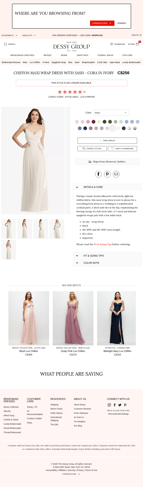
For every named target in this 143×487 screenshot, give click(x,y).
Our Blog (78, 426)
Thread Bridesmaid (12, 432)
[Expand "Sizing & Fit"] (29, 35)
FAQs (29, 423)
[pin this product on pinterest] (107, 174)
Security (71, 470)
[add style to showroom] (122, 148)
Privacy (80, 470)
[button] (33, 161)
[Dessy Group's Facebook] (115, 405)
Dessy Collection (11, 407)
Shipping (54, 405)
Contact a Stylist (34, 418)
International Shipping (56, 419)
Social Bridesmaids (12, 428)
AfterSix (7, 411)
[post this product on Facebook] (98, 174)
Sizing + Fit (32, 407)
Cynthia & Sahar (11, 420)
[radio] (59, 91)
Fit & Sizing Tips (103, 244)
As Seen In (79, 417)
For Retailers (80, 422)
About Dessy (80, 405)
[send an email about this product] (116, 174)
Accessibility (51, 470)
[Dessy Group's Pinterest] (126, 405)
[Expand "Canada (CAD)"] (102, 23)
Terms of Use (91, 470)
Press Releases (81, 413)
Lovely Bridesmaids (12, 424)
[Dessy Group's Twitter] (121, 405)
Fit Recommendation (35, 412)
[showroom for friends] (118, 44)
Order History (56, 413)
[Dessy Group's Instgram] (110, 405)
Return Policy (56, 409)
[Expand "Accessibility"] (9, 35)
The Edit (54, 424)
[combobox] (109, 113)
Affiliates (62, 470)
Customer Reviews (82, 409)
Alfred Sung (9, 415)
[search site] (9, 44)
